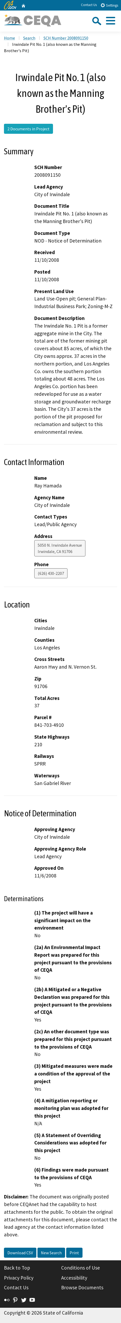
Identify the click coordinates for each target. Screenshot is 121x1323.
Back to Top (17, 1268)
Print (74, 1252)
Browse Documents (82, 1287)
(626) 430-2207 (51, 573)
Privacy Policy (18, 1278)
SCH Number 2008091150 (65, 38)
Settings (109, 5)
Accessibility (74, 1278)
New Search (51, 1252)
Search (29, 38)
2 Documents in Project (28, 128)
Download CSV (20, 1252)
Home (9, 38)
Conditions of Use (80, 1268)
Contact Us (89, 5)
